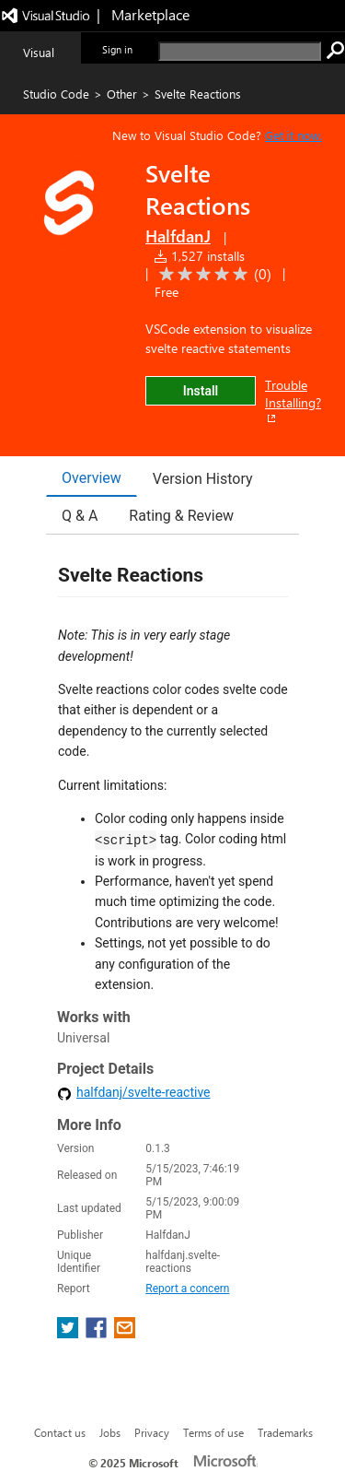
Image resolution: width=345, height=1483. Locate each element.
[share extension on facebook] (98, 1333)
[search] (239, 51)
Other (122, 93)
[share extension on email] (124, 1333)
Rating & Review (181, 515)
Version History (203, 479)
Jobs (110, 1432)
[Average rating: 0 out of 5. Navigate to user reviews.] (212, 274)
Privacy (151, 1432)
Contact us (60, 1432)
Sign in (117, 49)
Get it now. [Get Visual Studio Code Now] (293, 135)
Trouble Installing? (293, 401)
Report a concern (187, 1288)
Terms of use (213, 1432)
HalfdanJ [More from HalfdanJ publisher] (178, 236)
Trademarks (285, 1432)
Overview (91, 478)
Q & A (80, 515)
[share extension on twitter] (69, 1333)
